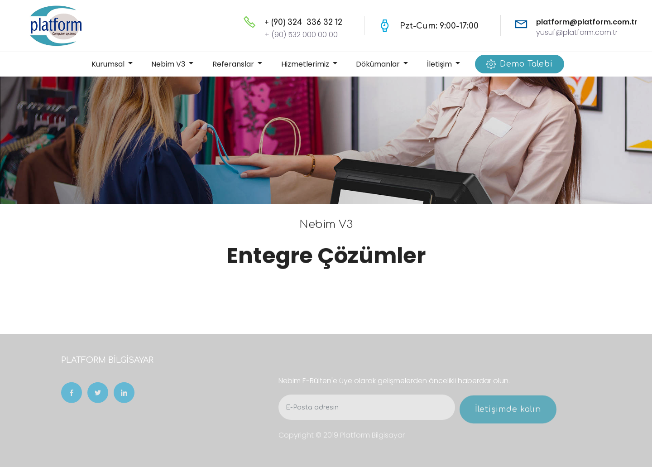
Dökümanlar (379, 64)
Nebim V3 (169, 64)
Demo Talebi (519, 64)
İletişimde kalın (508, 414)
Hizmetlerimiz (306, 64)
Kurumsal (108, 64)
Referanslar (234, 64)
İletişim (440, 64)
